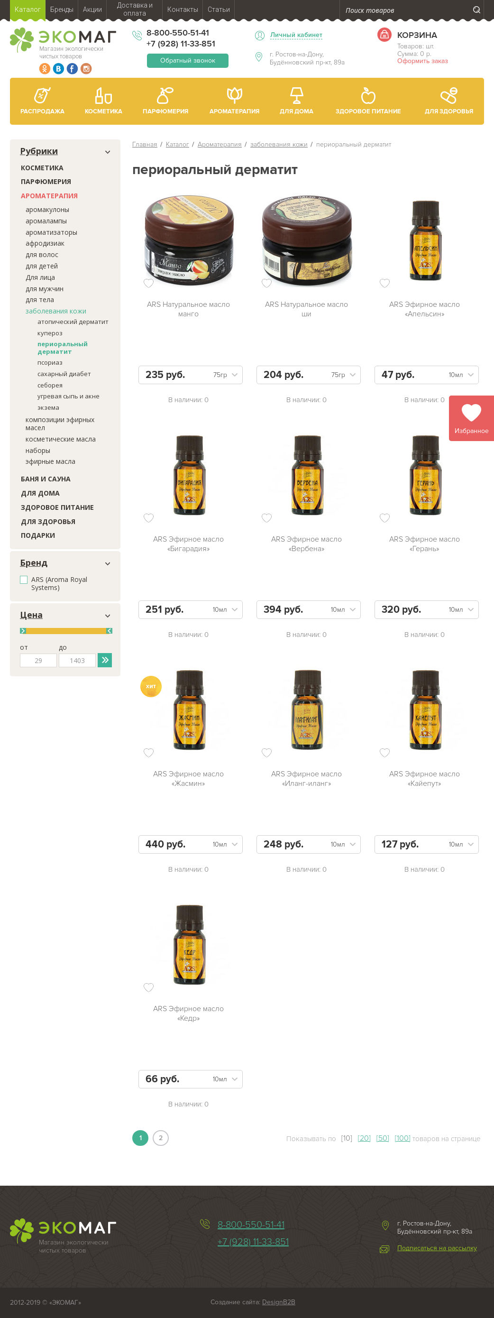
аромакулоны (47, 209)
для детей (42, 265)
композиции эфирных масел (60, 423)
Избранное (472, 431)
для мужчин (45, 288)
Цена (31, 615)
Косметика (42, 167)
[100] (403, 1138)
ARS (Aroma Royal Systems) (59, 584)
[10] (346, 1138)
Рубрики (39, 151)
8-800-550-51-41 (177, 33)
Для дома (40, 493)
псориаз (50, 362)
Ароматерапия (49, 195)
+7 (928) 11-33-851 (180, 43)
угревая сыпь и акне (68, 396)
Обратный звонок (187, 60)
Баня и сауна (46, 478)
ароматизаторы (51, 232)
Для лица (40, 277)
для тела (40, 299)
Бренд (33, 563)
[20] (364, 1138)
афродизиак (45, 243)
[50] (382, 1138)
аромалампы (46, 220)
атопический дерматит (73, 321)
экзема (48, 407)
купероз (50, 333)
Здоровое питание (57, 507)
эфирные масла (50, 461)
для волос (42, 254)
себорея (50, 385)
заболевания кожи (56, 310)
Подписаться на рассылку (437, 1248)
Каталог (177, 144)
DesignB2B (278, 1302)
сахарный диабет (64, 373)
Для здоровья (48, 521)
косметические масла (61, 438)
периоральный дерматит (62, 348)
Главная (144, 144)
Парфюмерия (46, 181)
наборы (38, 450)
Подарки (38, 535)
